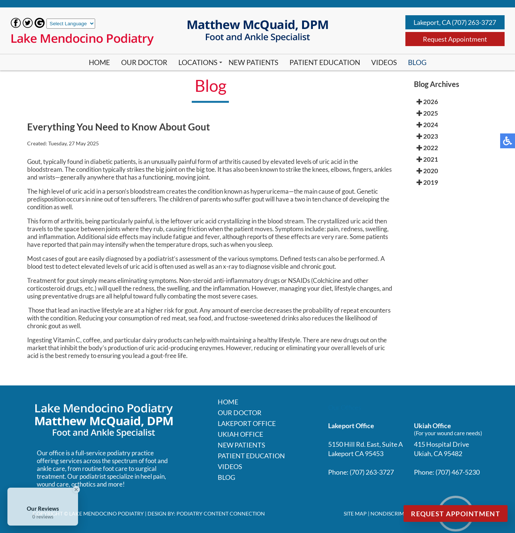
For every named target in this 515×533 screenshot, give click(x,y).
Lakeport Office (247, 423)
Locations (197, 62)
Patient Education (324, 62)
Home (99, 62)
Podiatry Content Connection (220, 513)
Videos (384, 62)
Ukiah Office (240, 434)
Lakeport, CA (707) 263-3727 (455, 22)
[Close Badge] (76, 489)
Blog (417, 62)
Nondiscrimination (398, 513)
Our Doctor (144, 62)
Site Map (355, 513)
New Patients (253, 62)
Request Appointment (455, 39)
